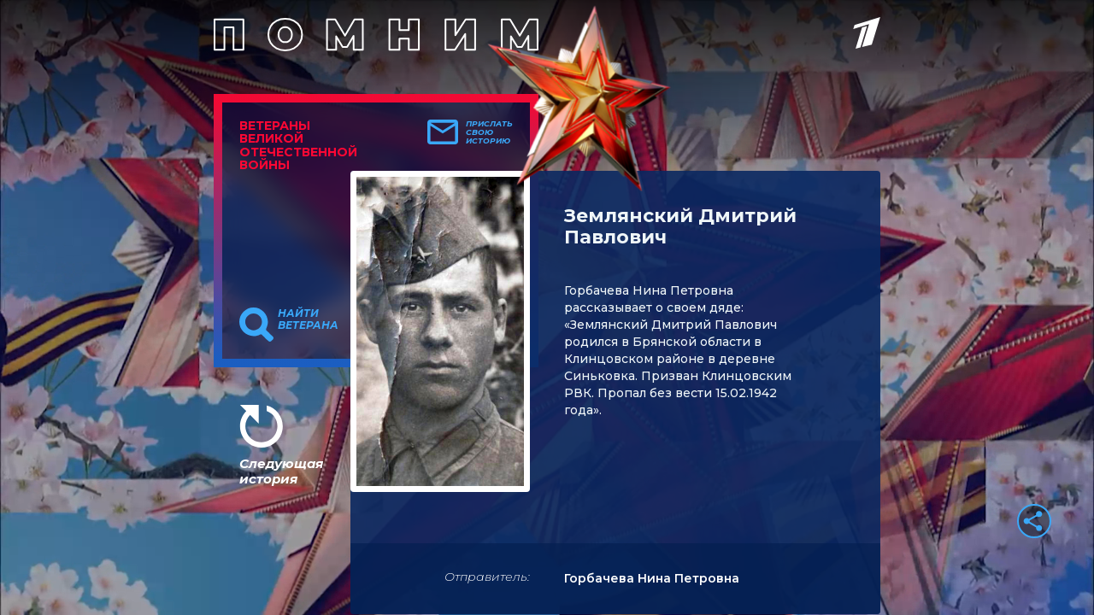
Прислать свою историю (489, 132)
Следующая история (281, 471)
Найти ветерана (308, 319)
